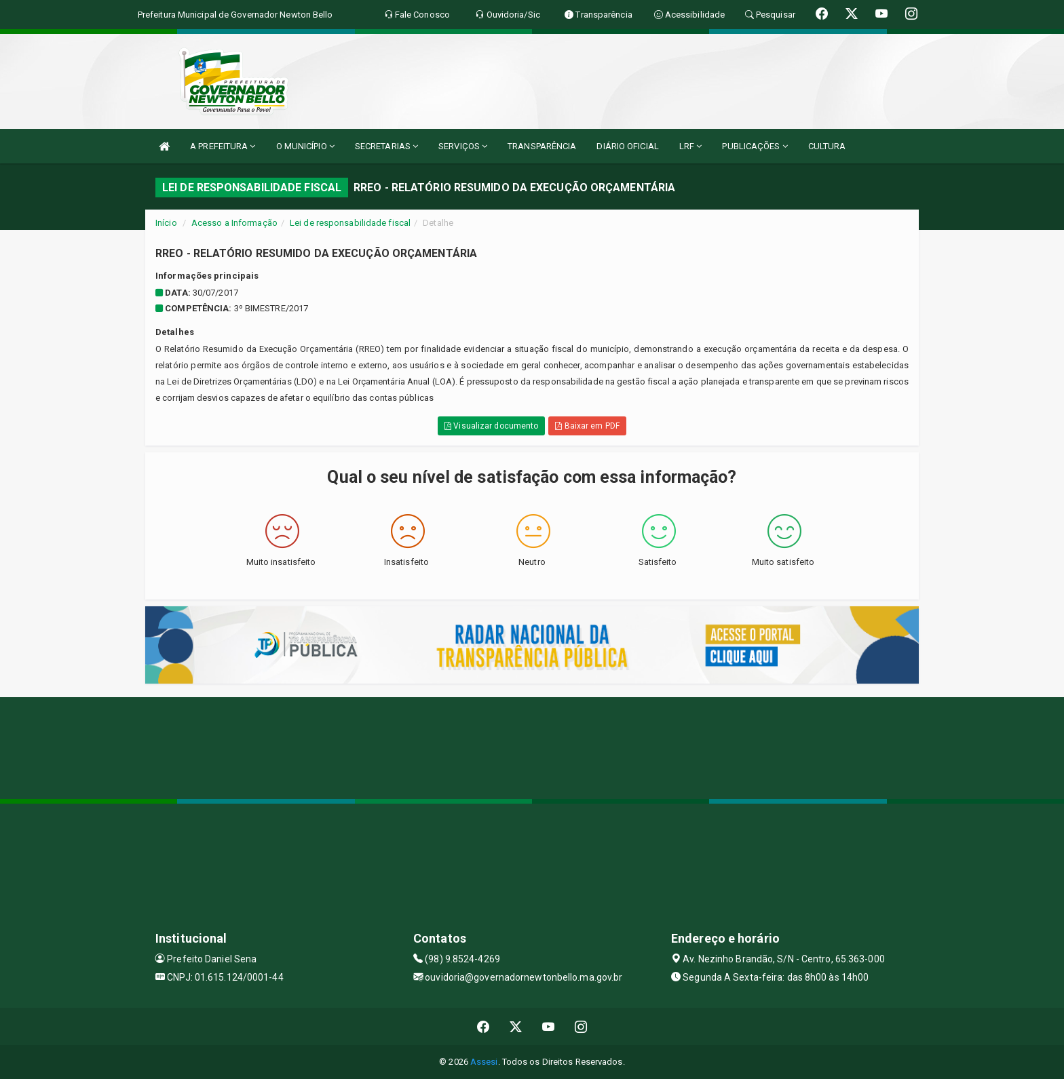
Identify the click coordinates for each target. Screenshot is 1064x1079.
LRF (690, 146)
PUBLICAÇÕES (754, 146)
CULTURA (827, 146)
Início (166, 223)
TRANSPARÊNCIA (542, 146)
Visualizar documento (491, 426)
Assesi (484, 1062)
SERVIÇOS (462, 146)
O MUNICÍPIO (305, 146)
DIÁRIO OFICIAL (627, 146)
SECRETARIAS (386, 146)
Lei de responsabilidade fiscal (350, 223)
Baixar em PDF (587, 426)
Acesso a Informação (234, 223)
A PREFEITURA (222, 146)
